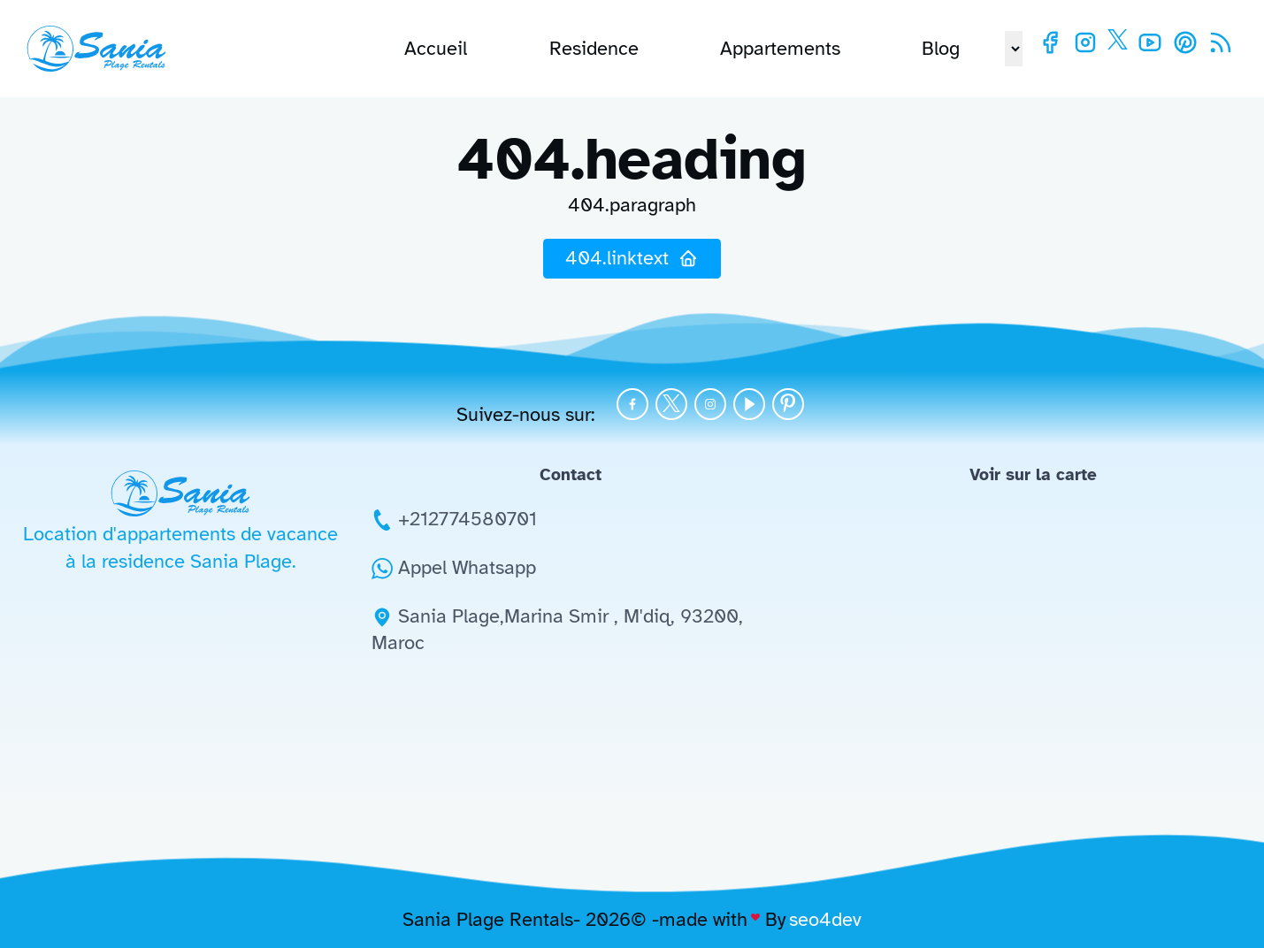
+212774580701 (467, 519)
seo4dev (825, 919)
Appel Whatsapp (467, 567)
